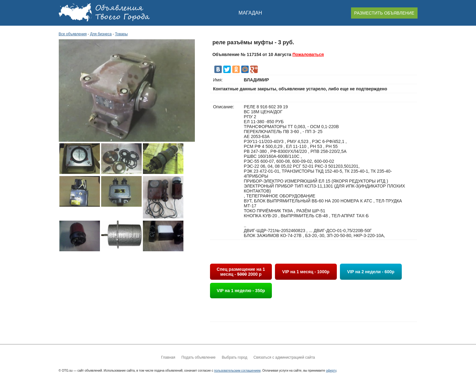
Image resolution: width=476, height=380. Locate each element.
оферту (331, 370)
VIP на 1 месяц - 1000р (305, 271)
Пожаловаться (308, 54)
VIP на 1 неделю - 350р (241, 290)
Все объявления (73, 34)
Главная (168, 357)
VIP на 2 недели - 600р (370, 271)
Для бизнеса (101, 34)
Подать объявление (198, 357)
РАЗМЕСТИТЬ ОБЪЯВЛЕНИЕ (384, 13)
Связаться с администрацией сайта (284, 357)
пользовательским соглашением (237, 370)
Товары (121, 34)
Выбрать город (234, 357)
